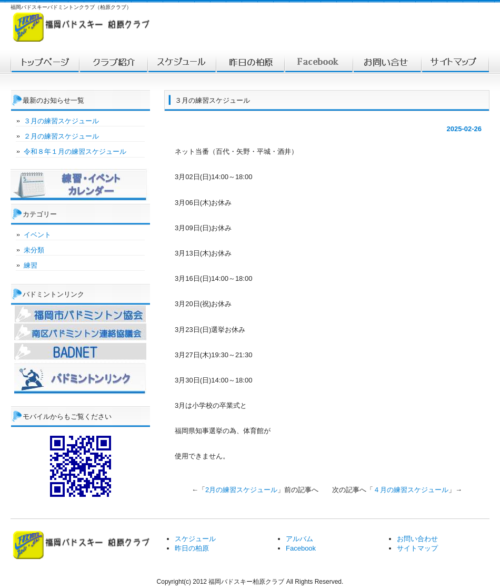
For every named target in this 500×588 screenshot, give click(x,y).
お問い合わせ (387, 62)
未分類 (34, 250)
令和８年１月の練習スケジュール (75, 151)
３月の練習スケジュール (61, 121)
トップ (45, 62)
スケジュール (181, 62)
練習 (30, 265)
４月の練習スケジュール (410, 490)
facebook (318, 62)
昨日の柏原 (192, 548)
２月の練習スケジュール (61, 136)
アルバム (299, 539)
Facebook (301, 548)
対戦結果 (250, 62)
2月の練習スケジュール (241, 490)
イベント (37, 235)
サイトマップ (455, 62)
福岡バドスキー (113, 62)
